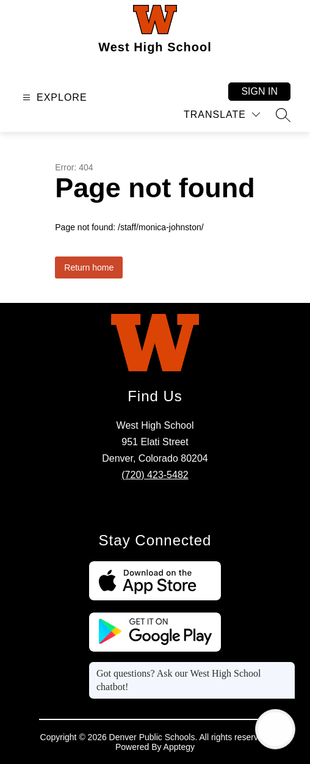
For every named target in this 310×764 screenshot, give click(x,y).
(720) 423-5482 (154, 475)
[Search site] (283, 114)
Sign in (259, 91)
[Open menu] (53, 97)
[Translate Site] (222, 114)
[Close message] (285, 667)
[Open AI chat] (275, 729)
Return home (89, 267)
